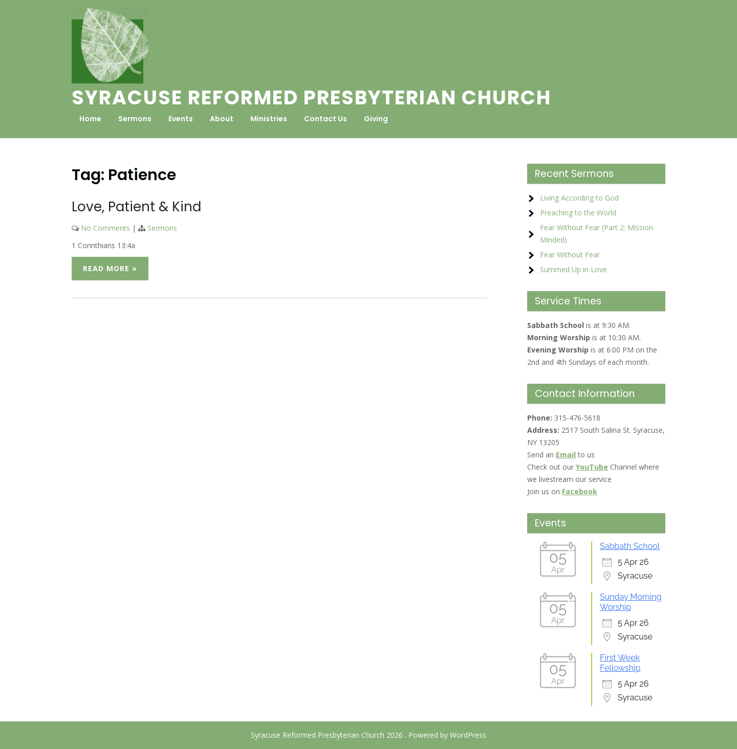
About (221, 119)
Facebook (579, 491)
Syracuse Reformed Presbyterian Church (311, 97)
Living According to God (579, 198)
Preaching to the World (578, 212)
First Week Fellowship (620, 663)
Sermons (134, 119)
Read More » (110, 268)
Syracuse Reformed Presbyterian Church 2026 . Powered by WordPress (368, 735)
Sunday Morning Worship (630, 602)
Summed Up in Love (573, 269)
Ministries (268, 119)
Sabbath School (630, 546)
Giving (376, 119)
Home (90, 119)
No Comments (105, 228)
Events (180, 119)
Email (566, 454)
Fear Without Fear (570, 254)
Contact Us (325, 119)
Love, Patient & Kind (136, 206)
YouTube (592, 467)
